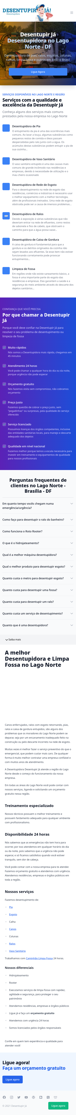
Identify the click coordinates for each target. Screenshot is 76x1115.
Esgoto (13, 914)
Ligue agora (12, 1079)
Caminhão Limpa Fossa (39, 958)
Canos (12, 929)
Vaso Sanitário (17, 951)
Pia (11, 907)
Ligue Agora (38, 71)
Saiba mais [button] (13, 640)
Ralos (12, 943)
